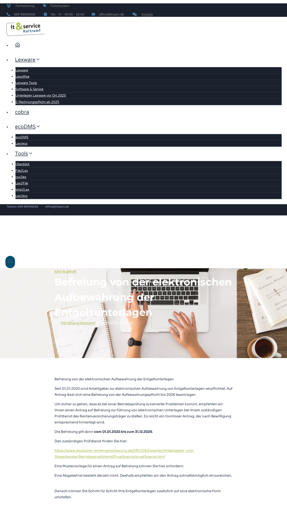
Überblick (22, 164)
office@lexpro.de (57, 206)
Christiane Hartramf (78, 323)
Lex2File (21, 183)
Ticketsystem (58, 6)
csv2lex (20, 177)
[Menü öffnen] (10, 262)
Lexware (21, 70)
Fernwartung (23, 6)
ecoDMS (21, 137)
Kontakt (147, 14)
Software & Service (29, 89)
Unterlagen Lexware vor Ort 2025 (40, 95)
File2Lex (21, 171)
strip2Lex (22, 190)
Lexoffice (22, 77)
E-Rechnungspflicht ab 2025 (37, 102)
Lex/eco (21, 144)
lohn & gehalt (65, 271)
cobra (22, 112)
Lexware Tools (26, 83)
